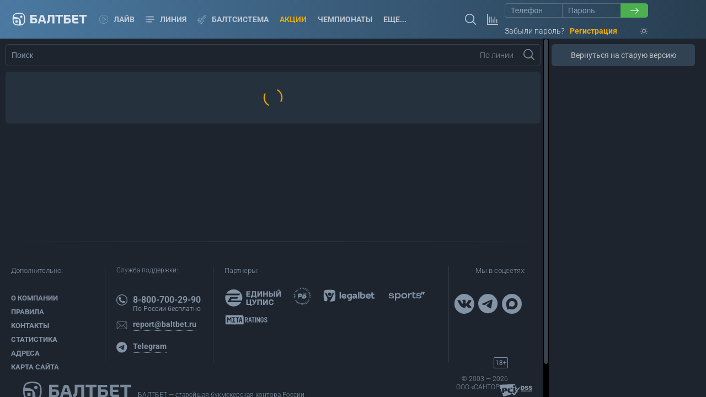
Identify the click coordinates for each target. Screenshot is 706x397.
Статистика (34, 339)
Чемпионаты (345, 19)
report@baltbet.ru (164, 324)
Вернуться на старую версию (623, 55)
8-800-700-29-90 (167, 299)
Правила (27, 312)
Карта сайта (35, 367)
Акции (293, 19)
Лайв (117, 19)
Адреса (25, 353)
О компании (34, 298)
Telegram (150, 346)
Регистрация (593, 30)
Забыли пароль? (534, 30)
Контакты (30, 325)
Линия (166, 19)
